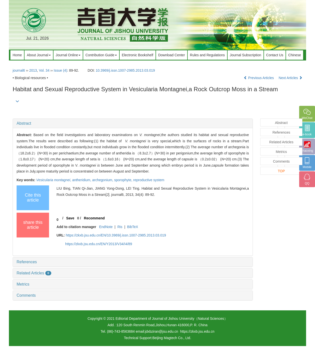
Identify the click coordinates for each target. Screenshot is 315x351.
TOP (281, 171)
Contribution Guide (101, 55)
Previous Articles (259, 78)
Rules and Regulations (207, 55)
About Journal (39, 55)
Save (70, 218)
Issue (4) (60, 70)
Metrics (23, 284)
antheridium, (82, 180)
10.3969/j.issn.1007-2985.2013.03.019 (125, 70)
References (27, 262)
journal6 (19, 70)
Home (17, 55)
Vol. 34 (44, 70)
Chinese (294, 55)
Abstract (24, 123)
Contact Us (274, 55)
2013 (33, 70)
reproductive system (148, 180)
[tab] (133, 123)
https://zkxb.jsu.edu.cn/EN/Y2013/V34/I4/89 (98, 244)
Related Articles (34, 273)
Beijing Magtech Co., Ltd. (171, 338)
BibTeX (132, 227)
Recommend (94, 218)
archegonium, (103, 180)
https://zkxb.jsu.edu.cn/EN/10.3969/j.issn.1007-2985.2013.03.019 (116, 235)
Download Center (171, 55)
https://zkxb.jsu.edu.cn (197, 331)
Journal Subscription (245, 55)
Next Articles (290, 78)
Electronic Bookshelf (137, 55)
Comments (26, 295)
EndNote (105, 227)
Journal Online (68, 55)
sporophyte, (123, 180)
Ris (119, 227)
